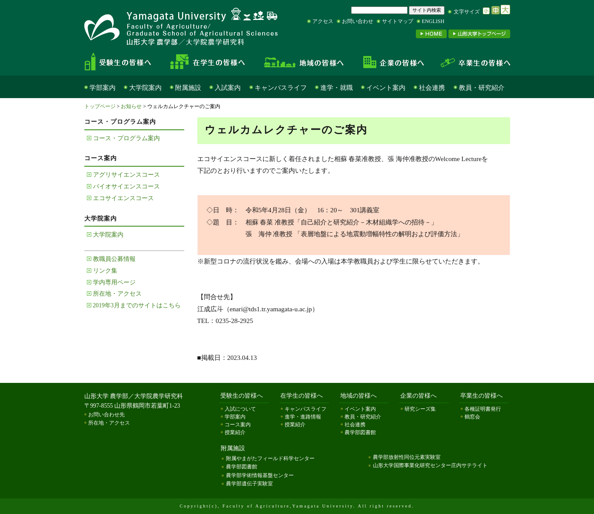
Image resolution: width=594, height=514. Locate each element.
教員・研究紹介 (481, 87)
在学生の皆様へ (210, 62)
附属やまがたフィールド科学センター (270, 458)
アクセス (322, 21)
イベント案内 (385, 87)
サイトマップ (397, 21)
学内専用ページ (114, 282)
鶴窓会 (472, 417)
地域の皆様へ (304, 62)
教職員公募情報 (114, 259)
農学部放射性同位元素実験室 (407, 457)
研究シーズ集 (420, 409)
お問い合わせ (357, 21)
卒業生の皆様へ (471, 62)
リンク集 (105, 270)
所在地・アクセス (117, 293)
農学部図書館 (360, 432)
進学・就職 (336, 87)
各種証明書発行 (483, 409)
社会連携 (432, 87)
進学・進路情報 (303, 417)
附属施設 (188, 87)
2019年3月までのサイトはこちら (137, 305)
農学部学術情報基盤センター (260, 475)
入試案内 (228, 87)
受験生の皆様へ (125, 62)
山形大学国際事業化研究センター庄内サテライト (430, 465)
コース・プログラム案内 (126, 138)
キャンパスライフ (281, 87)
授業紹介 (235, 432)
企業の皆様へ (392, 62)
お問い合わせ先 (106, 415)
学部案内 (103, 87)
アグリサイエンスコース (126, 174)
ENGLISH (433, 21)
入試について (240, 409)
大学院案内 (145, 87)
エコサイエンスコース (123, 198)
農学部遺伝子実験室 (249, 484)
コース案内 (238, 425)
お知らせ (131, 106)
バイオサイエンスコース (126, 186)
